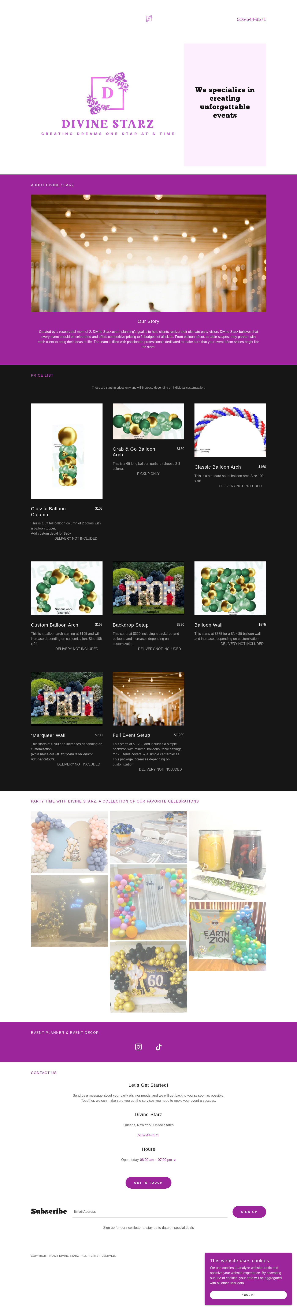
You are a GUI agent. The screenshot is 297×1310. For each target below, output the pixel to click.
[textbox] (149, 1212)
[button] (174, 1160)
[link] (148, 19)
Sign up (249, 1212)
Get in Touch (148, 1182)
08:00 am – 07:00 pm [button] (156, 1160)
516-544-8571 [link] (251, 19)
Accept (250, 1294)
